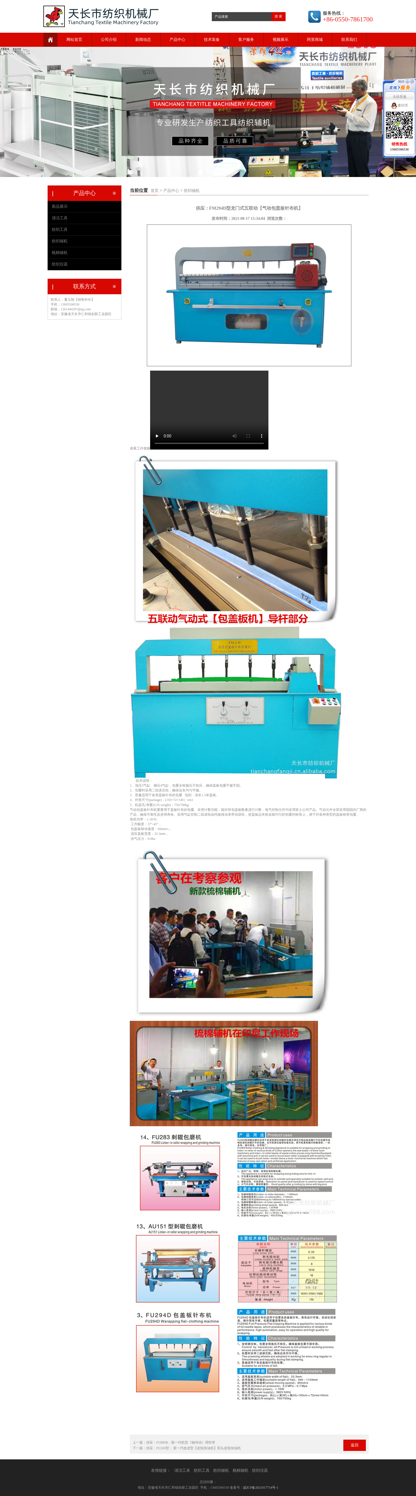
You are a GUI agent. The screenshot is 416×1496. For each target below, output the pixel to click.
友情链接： (161, 1470)
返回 (355, 1445)
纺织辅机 (192, 191)
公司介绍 (109, 39)
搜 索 (278, 16)
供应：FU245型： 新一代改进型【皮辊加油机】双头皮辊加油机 (193, 1448)
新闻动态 (143, 39)
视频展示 (280, 39)
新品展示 (60, 206)
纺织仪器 (60, 264)
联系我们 (349, 39)
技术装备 (212, 39)
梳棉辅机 (60, 253)
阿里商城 (315, 39)
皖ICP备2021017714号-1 (261, 1488)
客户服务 (246, 39)
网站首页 (74, 39)
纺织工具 (60, 229)
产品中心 (177, 39)
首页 (155, 191)
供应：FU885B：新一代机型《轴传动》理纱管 (180, 1442)
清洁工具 (60, 218)
